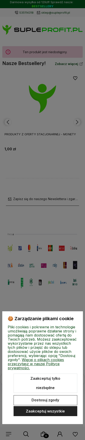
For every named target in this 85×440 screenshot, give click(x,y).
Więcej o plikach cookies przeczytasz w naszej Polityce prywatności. (36, 363)
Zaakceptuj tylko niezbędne (45, 383)
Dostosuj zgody (45, 400)
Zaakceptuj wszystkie (45, 411)
